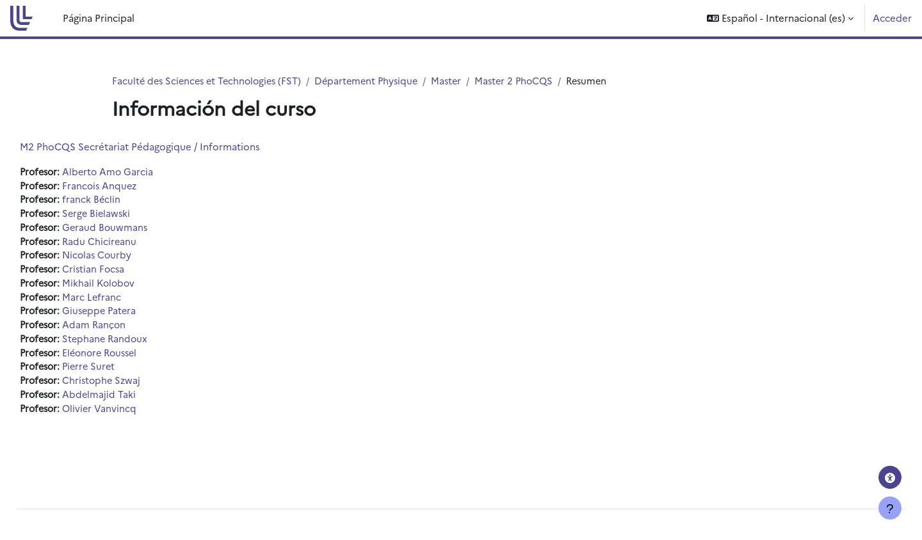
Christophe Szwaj (134, 388)
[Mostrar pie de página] (890, 508)
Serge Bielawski (129, 215)
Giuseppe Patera (132, 316)
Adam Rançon (126, 330)
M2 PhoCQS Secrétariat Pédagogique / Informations (169, 147)
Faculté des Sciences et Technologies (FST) (210, 81)
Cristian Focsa (126, 273)
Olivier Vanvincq (132, 417)
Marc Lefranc (124, 301)
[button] (780, 18)
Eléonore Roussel (134, 359)
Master (458, 81)
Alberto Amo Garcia (140, 172)
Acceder (892, 17)
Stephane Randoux (138, 345)
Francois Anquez (132, 186)
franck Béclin (123, 201)
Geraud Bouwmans (137, 230)
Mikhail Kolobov (131, 287)
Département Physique (375, 81)
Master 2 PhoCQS (528, 81)
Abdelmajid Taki (131, 402)
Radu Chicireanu (132, 244)
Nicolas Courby (130, 259)
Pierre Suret (121, 374)
